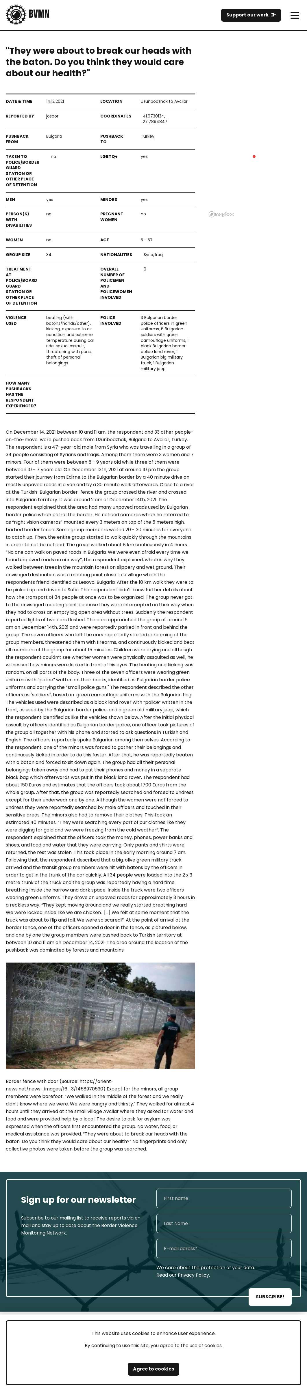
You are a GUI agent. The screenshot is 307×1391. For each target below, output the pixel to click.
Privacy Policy (193, 1275)
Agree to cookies (153, 1369)
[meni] (294, 15)
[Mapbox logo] (221, 214)
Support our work (247, 15)
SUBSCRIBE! (270, 1296)
